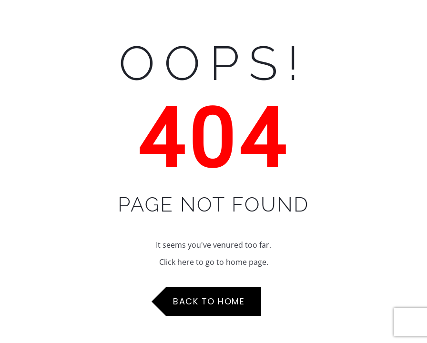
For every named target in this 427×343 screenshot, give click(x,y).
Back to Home (208, 301)
